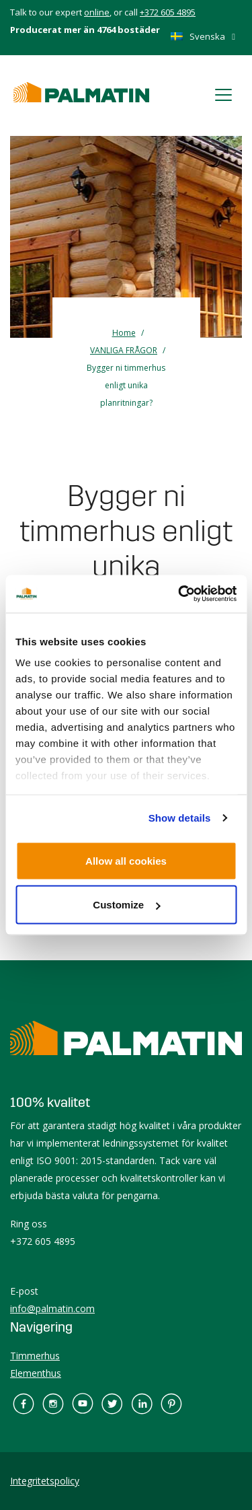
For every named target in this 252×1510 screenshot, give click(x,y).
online (97, 12)
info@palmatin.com (52, 1308)
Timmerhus (35, 1355)
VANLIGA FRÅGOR (123, 350)
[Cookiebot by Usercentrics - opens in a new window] (179, 594)
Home (124, 332)
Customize (126, 904)
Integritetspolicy (44, 1480)
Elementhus (35, 1373)
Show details (180, 818)
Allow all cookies (126, 860)
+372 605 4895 (168, 12)
